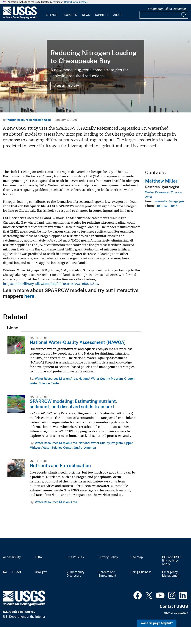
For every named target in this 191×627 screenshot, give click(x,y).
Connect (101, 14)
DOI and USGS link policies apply (172, 561)
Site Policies (75, 557)
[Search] (184, 15)
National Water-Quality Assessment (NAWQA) (78, 342)
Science (51, 14)
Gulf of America (85, 447)
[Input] (164, 15)
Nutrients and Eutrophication (60, 465)
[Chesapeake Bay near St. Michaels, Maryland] (95, 66)
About (117, 14)
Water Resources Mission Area (29, 120)
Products (70, 14)
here (29, 296)
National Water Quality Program (101, 378)
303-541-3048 (167, 206)
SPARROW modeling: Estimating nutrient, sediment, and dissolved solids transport (73, 404)
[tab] (12, 327)
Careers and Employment (107, 573)
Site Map (136, 557)
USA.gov (41, 572)
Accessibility (12, 557)
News (86, 14)
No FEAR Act (12, 572)
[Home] (20, 18)
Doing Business (140, 572)
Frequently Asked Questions (167, 9)
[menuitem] (51, 12)
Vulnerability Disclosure (75, 573)
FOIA (38, 557)
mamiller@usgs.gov (170, 201)
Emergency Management (171, 573)
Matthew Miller (161, 181)
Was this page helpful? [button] (156, 623)
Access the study (66, 85)
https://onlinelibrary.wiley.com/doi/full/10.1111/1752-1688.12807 (50, 284)
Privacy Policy (108, 557)
